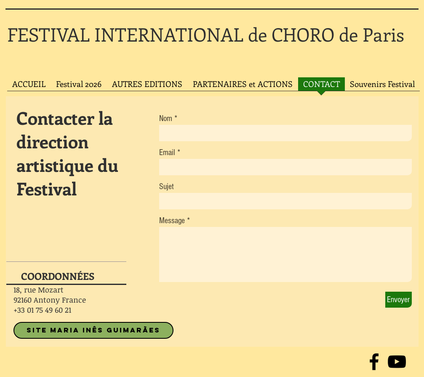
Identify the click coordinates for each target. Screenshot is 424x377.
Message (172, 220)
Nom (165, 118)
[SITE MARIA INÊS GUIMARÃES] (93, 330)
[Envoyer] (398, 300)
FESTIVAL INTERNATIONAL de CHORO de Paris (205, 34)
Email (167, 152)
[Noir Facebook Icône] (374, 362)
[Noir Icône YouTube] (397, 362)
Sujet (166, 186)
